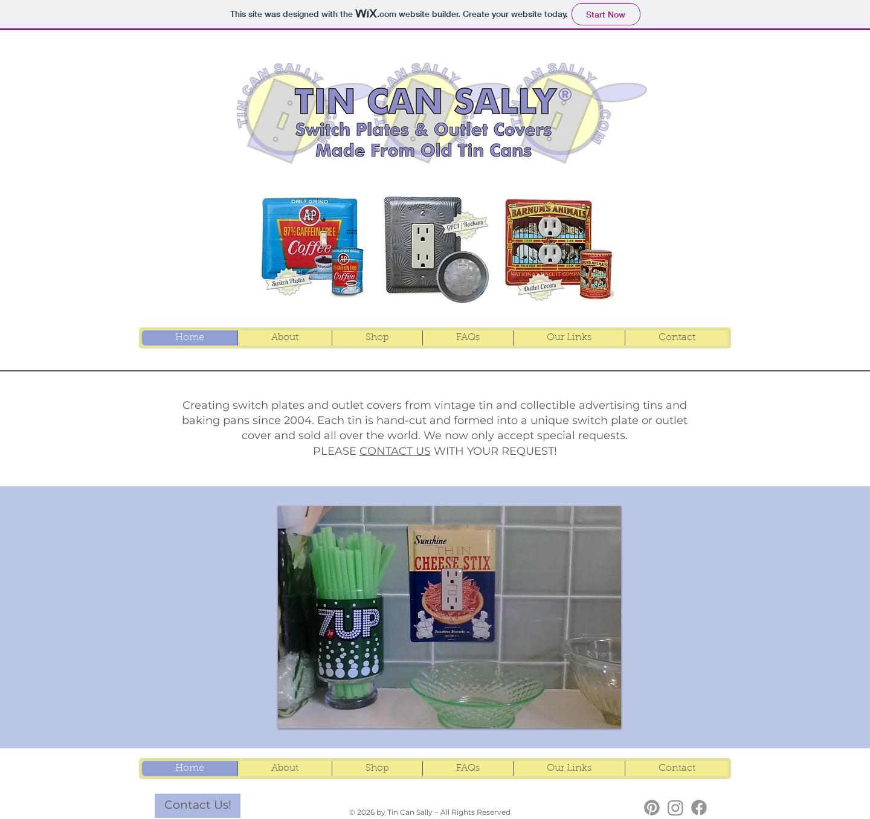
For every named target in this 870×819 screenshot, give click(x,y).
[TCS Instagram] (675, 807)
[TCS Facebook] (699, 807)
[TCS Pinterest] (652, 807)
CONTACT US (395, 451)
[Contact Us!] (197, 806)
